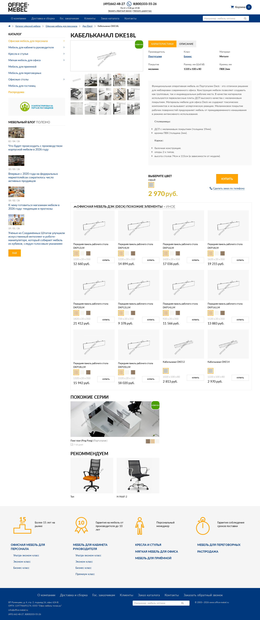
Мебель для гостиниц (22, 85)
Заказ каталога (110, 18)
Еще (14, 252)
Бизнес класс (21, 568)
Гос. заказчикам (69, 18)
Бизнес (188, 56)
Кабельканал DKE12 (174, 361)
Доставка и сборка (43, 18)
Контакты (130, 18)
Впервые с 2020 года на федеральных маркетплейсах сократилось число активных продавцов (33, 177)
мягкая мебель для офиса (156, 551)
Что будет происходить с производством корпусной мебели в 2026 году (35, 147)
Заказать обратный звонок (120, 10)
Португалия (155, 56)
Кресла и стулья (18, 53)
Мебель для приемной (22, 66)
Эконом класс (22, 561)
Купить (227, 179)
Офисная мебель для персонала (28, 41)
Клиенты (90, 18)
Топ (72, 496)
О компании (18, 18)
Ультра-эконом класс (26, 555)
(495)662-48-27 (114, 4)
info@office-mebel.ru (18, 609)
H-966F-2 (122, 496)
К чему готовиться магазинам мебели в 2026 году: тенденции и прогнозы (33, 207)
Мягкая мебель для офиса (24, 60)
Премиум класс (85, 574)
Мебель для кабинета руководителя (31, 47)
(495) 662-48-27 (16, 614)
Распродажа (16, 92)
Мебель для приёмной (153, 558)
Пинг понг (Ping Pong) (82, 440)
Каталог (15, 34)
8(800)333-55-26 (145, 4)
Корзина (243, 7)
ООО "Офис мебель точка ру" (47, 605)
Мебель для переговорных (24, 73)
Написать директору (142, 10)
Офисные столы (18, 79)
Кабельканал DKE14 (219, 361)
